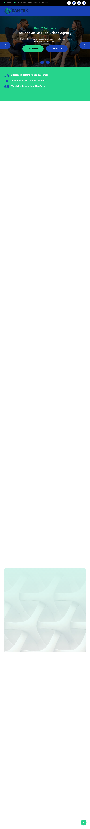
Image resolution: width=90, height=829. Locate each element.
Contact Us (57, 49)
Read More (33, 49)
